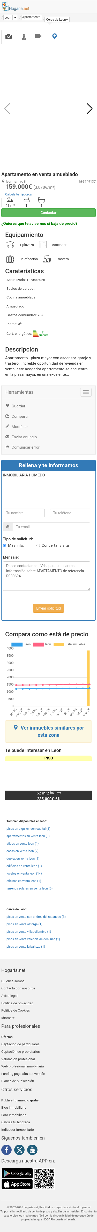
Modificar (16, 426)
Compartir (17, 416)
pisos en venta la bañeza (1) (25, 946)
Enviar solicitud (48, 608)
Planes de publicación (17, 1081)
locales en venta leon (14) (24, 873)
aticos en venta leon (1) (22, 843)
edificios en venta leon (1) (24, 866)
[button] (56, 19)
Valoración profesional (18, 1059)
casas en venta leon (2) (22, 851)
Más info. (16, 545)
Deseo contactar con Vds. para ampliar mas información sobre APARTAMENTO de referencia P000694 (46, 576)
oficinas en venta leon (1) (23, 881)
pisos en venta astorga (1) (24, 924)
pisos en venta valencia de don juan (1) (33, 939)
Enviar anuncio (21, 437)
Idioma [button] (7, 1018)
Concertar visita (55, 545)
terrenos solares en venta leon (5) (29, 888)
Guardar (15, 406)
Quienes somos (13, 981)
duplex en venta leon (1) (22, 858)
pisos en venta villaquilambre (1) (28, 932)
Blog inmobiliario (13, 1107)
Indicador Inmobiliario (17, 1130)
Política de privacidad (17, 1003)
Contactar (49, 213)
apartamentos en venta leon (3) (28, 836)
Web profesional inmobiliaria (22, 1066)
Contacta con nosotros (18, 988)
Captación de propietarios (20, 1052)
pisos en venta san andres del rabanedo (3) (36, 917)
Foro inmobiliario (13, 1115)
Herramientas (19, 392)
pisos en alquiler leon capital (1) (28, 829)
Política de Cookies (15, 1010)
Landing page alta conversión (23, 1074)
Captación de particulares (20, 1044)
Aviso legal (9, 996)
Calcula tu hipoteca (18, 194)
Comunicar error (22, 447)
